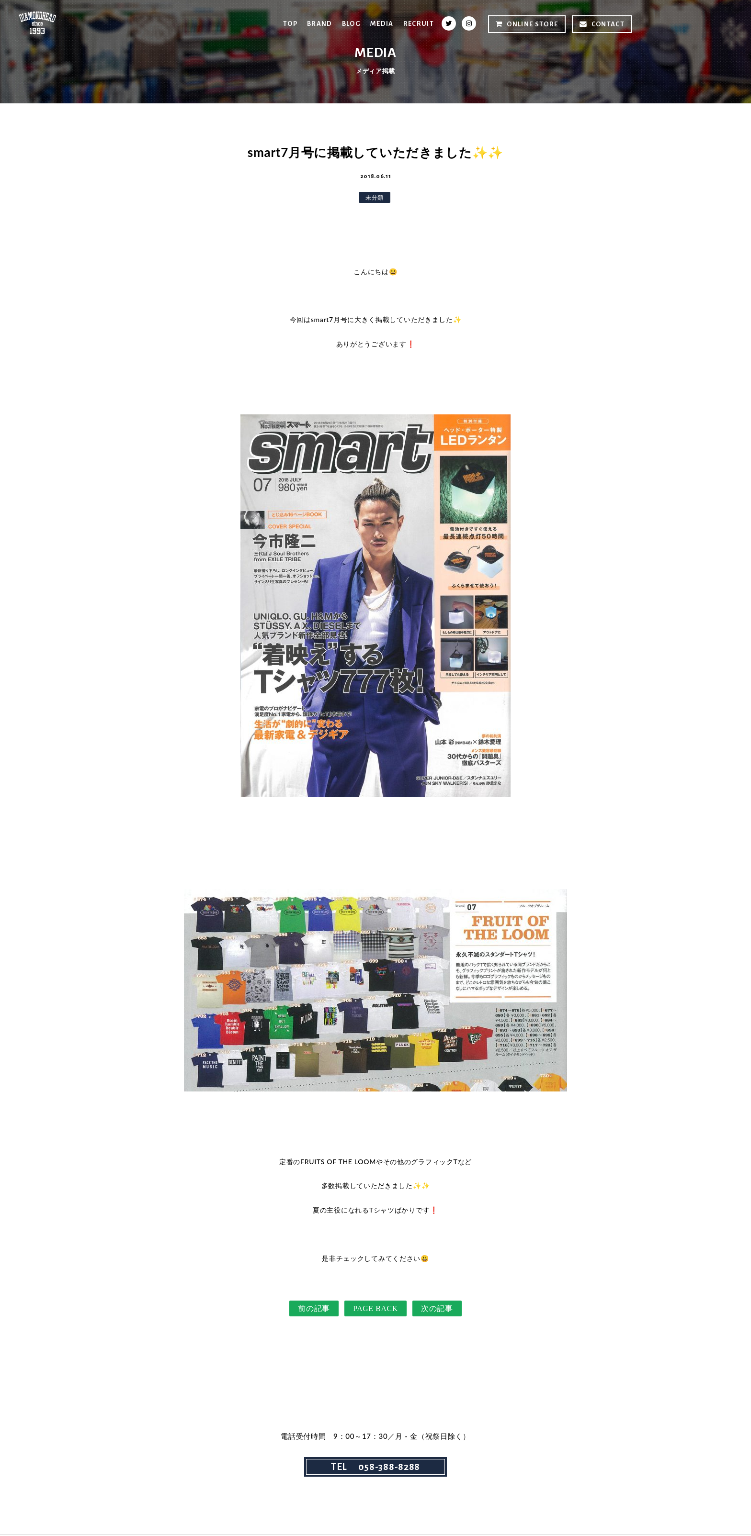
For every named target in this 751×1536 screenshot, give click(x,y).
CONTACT (602, 24)
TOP (289, 23)
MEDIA (381, 23)
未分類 (374, 197)
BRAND (318, 23)
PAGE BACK (375, 1309)
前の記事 (313, 1309)
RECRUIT (418, 23)
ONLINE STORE (526, 24)
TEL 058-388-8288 (375, 1467)
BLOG (350, 23)
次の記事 (437, 1309)
